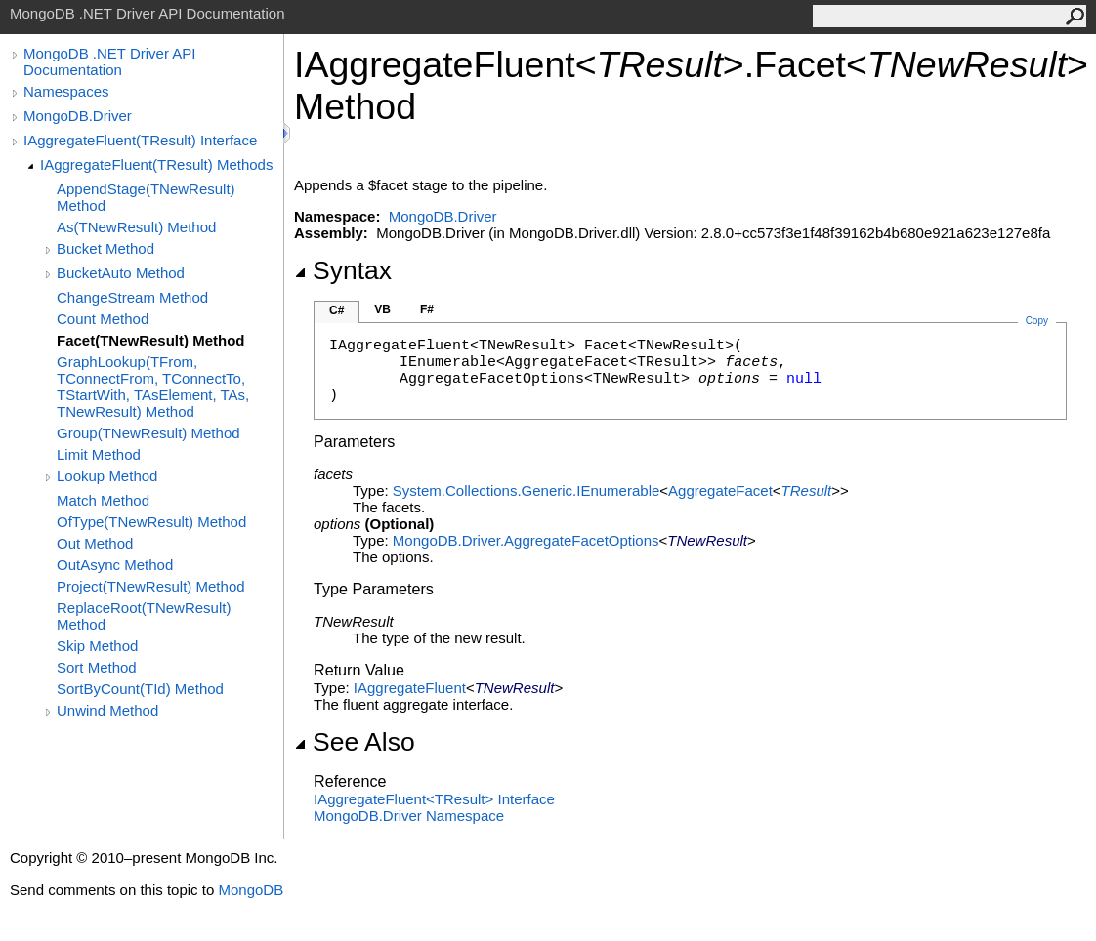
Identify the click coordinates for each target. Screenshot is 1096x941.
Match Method (103, 500)
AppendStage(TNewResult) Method (146, 197)
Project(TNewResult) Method (151, 586)
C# (336, 310)
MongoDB (250, 889)
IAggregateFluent (410, 687)
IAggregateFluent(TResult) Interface (140, 140)
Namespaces (66, 91)
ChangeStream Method (132, 297)
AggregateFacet (720, 490)
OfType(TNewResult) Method (151, 521)
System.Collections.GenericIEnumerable (526, 490)
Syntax (343, 270)
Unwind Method (107, 710)
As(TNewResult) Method (136, 227)
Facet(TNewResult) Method (151, 340)
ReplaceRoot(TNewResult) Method (144, 616)
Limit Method (99, 454)
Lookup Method (107, 476)
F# (427, 309)
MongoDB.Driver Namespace (409, 815)
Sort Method (97, 667)
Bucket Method (105, 248)
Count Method (102, 318)
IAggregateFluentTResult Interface (434, 799)
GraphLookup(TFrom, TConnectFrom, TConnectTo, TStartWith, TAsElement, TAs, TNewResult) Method (153, 386)
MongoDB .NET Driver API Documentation (109, 61)
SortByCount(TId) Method (140, 688)
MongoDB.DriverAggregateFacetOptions (526, 540)
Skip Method (97, 645)
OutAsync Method (115, 564)
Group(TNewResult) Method (148, 433)
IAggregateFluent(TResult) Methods (156, 164)
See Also (354, 742)
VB (382, 309)
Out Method (95, 543)
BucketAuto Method (121, 273)
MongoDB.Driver (77, 115)
